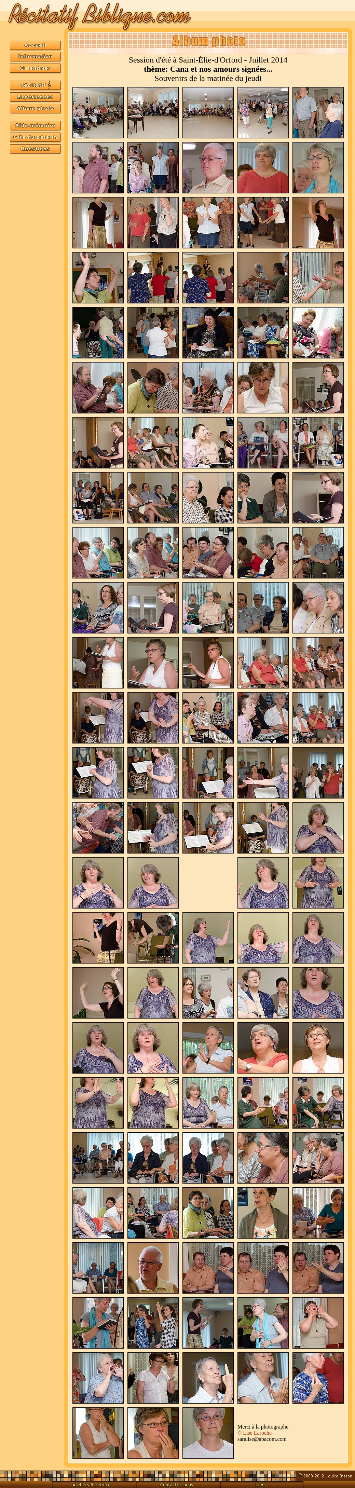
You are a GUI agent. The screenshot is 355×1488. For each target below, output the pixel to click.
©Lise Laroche (254, 1433)
